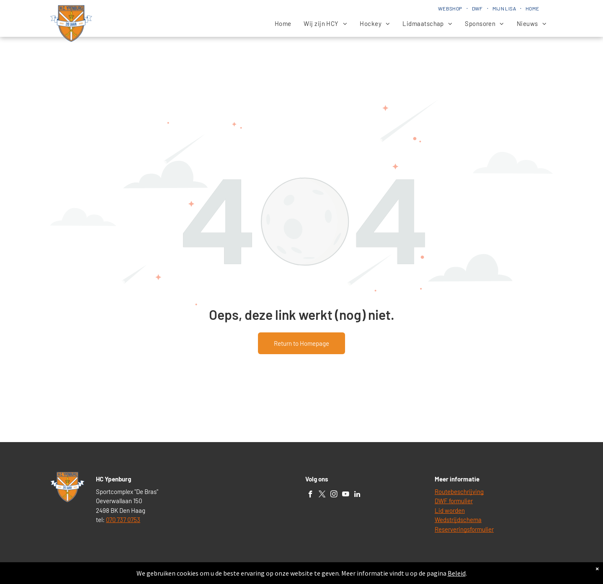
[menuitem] (451, 8)
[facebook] (310, 495)
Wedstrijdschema (458, 519)
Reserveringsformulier (464, 529)
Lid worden (450, 510)
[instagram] (334, 495)
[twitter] (322, 495)
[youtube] (345, 495)
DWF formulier (454, 500)
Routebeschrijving (459, 491)
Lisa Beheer (328, 574)
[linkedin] (357, 495)
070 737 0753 (123, 519)
